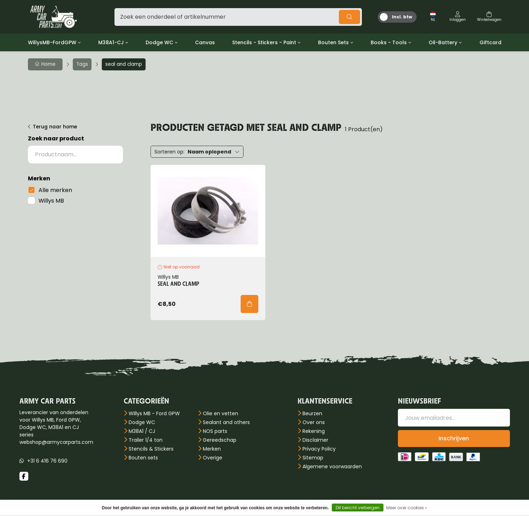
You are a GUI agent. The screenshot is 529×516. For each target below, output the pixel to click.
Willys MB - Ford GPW (154, 413)
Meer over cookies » (406, 508)
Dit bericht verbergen (358, 508)
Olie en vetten (220, 413)
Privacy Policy (319, 448)
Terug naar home (55, 126)
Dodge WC (159, 42)
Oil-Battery (443, 42)
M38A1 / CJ (142, 431)
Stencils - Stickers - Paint (264, 42)
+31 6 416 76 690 (47, 460)
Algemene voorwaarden (332, 466)
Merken (212, 448)
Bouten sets (143, 457)
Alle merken (55, 190)
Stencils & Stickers (151, 448)
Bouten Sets (333, 42)
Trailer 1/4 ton (146, 439)
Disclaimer (315, 439)
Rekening (313, 431)
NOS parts (215, 431)
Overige (212, 457)
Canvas (205, 42)
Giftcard (490, 42)
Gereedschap (219, 439)
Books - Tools (389, 42)
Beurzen (312, 413)
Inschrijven (454, 438)
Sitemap (312, 457)
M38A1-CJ (111, 42)
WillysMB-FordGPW (52, 42)
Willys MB (51, 201)
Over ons (313, 422)
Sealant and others (226, 422)
